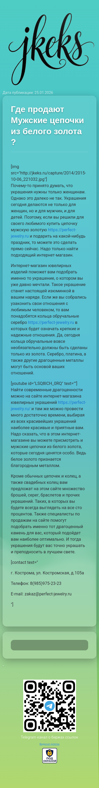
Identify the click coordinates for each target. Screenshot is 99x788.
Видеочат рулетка (50, 744)
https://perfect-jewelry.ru (51, 322)
